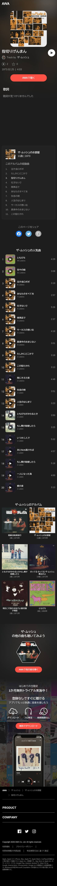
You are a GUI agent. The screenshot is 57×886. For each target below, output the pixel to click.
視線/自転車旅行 (14, 535)
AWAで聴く (28, 78)
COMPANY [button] (9, 817)
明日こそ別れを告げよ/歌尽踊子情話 (15, 609)
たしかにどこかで (19, 173)
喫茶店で (15, 187)
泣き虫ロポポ (17, 169)
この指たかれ (17, 214)
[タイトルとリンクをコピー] (38, 234)
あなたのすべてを (19, 191)
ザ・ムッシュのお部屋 (29, 152)
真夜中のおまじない (20, 209)
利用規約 (6, 847)
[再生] (51, 52)
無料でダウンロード (28, 726)
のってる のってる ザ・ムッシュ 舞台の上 (42, 573)
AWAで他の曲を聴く (28, 669)
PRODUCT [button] (9, 807)
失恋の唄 (15, 196)
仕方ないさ (16, 182)
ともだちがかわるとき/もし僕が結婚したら (15, 573)
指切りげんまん (17, 795)
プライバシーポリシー (24, 847)
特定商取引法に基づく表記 (37, 851)
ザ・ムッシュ (23, 57)
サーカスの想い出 (19, 205)
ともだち (42, 608)
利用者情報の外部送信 (11, 851)
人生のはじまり (18, 200)
